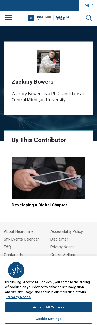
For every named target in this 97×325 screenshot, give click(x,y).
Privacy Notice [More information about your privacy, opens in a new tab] (18, 297)
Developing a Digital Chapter (40, 205)
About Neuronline (18, 231)
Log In (88, 5)
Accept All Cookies (48, 307)
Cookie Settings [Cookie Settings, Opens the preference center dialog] (49, 319)
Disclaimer (59, 239)
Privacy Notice (62, 247)
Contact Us (13, 254)
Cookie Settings (63, 254)
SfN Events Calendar (21, 239)
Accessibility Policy (66, 231)
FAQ (7, 247)
